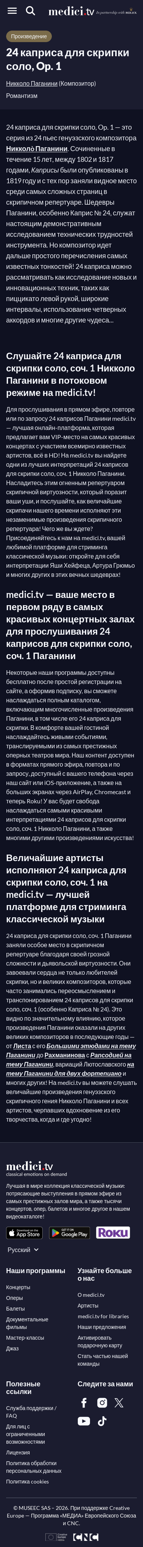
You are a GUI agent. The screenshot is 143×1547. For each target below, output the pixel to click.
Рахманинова (65, 1054)
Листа (22, 1045)
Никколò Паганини (36, 148)
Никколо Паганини (32, 83)
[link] (24, 1232)
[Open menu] (12, 11)
